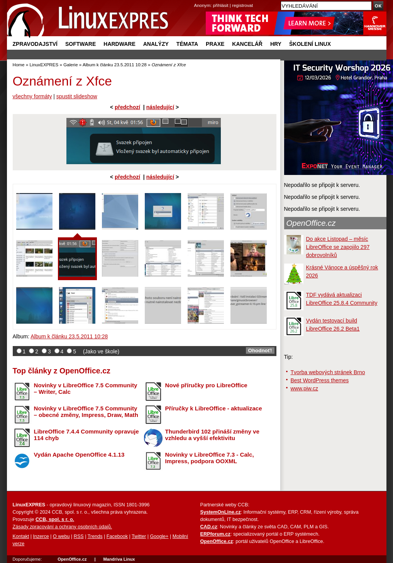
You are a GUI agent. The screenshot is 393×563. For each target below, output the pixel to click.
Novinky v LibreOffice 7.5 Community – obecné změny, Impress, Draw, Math (86, 411)
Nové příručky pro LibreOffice (206, 385)
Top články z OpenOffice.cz (61, 370)
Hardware (119, 44)
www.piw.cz (304, 388)
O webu (61, 536)
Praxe (215, 44)
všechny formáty (32, 96)
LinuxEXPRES (43, 64)
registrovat (242, 5)
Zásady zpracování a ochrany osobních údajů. (62, 526)
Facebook (117, 536)
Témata (187, 44)
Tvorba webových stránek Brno (328, 372)
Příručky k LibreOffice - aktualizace (213, 408)
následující (160, 107)
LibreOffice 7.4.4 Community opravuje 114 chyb (86, 434)
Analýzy (156, 44)
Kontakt (21, 536)
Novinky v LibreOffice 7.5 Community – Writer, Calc (85, 388)
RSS (79, 536)
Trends (95, 536)
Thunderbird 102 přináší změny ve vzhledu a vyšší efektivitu (212, 434)
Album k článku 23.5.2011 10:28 (115, 64)
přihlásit (221, 5)
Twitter (139, 536)
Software (80, 44)
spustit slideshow (76, 96)
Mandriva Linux (119, 559)
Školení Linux (310, 44)
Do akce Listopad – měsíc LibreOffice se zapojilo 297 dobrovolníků (338, 247)
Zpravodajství (35, 44)
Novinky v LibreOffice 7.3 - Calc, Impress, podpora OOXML (209, 457)
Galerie (70, 64)
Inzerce (41, 536)
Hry (275, 44)
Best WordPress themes (320, 380)
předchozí (127, 107)
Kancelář (247, 44)
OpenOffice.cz (311, 223)
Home (19, 64)
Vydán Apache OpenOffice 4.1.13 (79, 454)
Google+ (159, 536)
